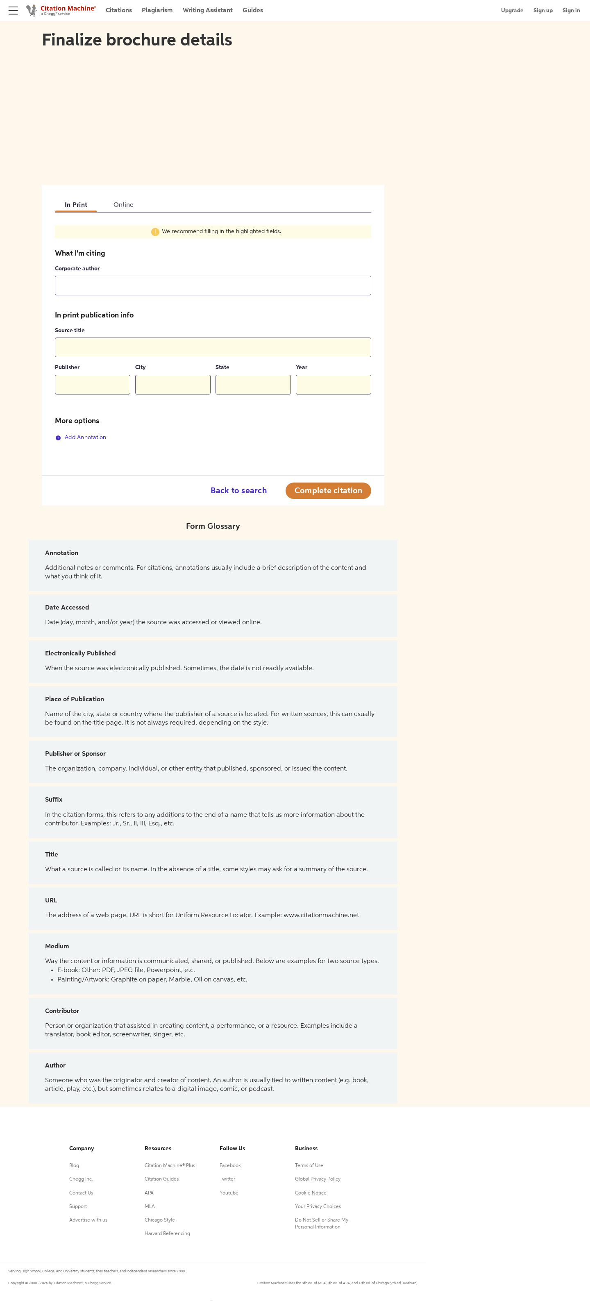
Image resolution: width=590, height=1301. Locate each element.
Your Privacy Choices (318, 1206)
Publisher (67, 367)
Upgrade (512, 11)
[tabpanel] (213, 337)
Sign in (571, 11)
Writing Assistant (208, 10)
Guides (253, 10)
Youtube (229, 1193)
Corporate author (77, 269)
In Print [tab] (76, 205)
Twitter (227, 1179)
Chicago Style (160, 1220)
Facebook (230, 1165)
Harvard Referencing (167, 1233)
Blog (74, 1165)
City (140, 367)
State (222, 367)
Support (78, 1206)
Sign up (543, 11)
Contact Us (81, 1193)
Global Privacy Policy (317, 1179)
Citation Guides (162, 1179)
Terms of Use (309, 1165)
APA (149, 1193)
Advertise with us (88, 1220)
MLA (150, 1206)
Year (301, 367)
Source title (70, 330)
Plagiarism (157, 10)
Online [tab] (123, 205)
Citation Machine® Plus (170, 1165)
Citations (119, 10)
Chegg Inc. (81, 1179)
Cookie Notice (311, 1193)
